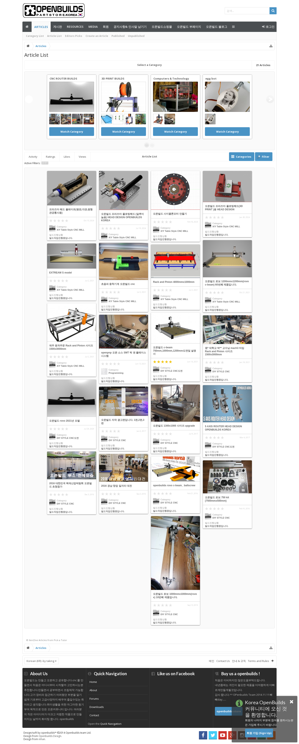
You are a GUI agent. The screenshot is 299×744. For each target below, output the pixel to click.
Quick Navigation (110, 724)
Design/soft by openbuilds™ (57, 732)
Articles (41, 27)
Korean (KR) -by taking (40, 661)
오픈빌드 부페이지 (189, 27)
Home (93, 682)
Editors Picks (73, 36)
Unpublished (136, 36)
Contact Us (223, 661)
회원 (106, 27)
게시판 (57, 27)
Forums (94, 698)
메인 (27, 27)
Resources (75, 27)
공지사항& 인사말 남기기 (130, 27)
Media (93, 27)
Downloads (96, 707)
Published (118, 36)
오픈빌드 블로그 (216, 27)
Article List (54, 36)
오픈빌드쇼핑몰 (162, 27)
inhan (42, 739)
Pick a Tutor (60, 640)
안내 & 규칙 (239, 661)
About (93, 690)
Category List (35, 36)
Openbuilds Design (50, 736)
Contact (94, 715)
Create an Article (97, 36)
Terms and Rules (258, 661)
